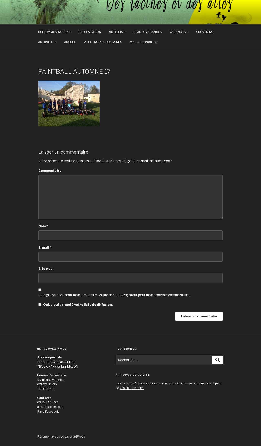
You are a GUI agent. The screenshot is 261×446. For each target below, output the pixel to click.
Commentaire (49, 171)
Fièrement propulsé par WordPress (61, 436)
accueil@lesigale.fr (50, 406)
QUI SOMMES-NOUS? (55, 32)
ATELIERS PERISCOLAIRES (103, 42)
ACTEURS (118, 32)
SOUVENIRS (204, 32)
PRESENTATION (89, 32)
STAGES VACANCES (147, 32)
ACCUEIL (70, 42)
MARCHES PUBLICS (143, 42)
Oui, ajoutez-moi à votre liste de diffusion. (75, 305)
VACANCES (179, 32)
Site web (45, 269)
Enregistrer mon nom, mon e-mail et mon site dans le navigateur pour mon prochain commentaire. (114, 295)
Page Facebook (48, 411)
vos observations (132, 388)
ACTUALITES (47, 42)
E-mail (44, 247)
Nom (43, 226)
